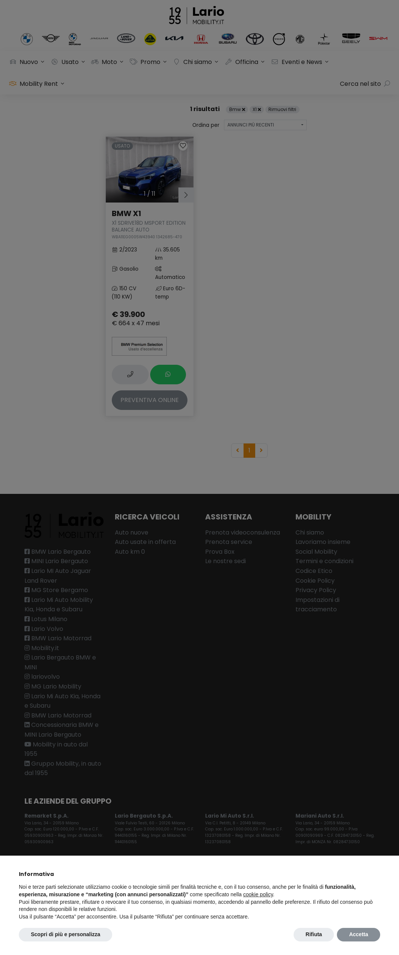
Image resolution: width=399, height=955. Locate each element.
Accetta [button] (358, 934)
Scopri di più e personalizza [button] (65, 934)
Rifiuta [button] (314, 934)
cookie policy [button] (258, 894)
